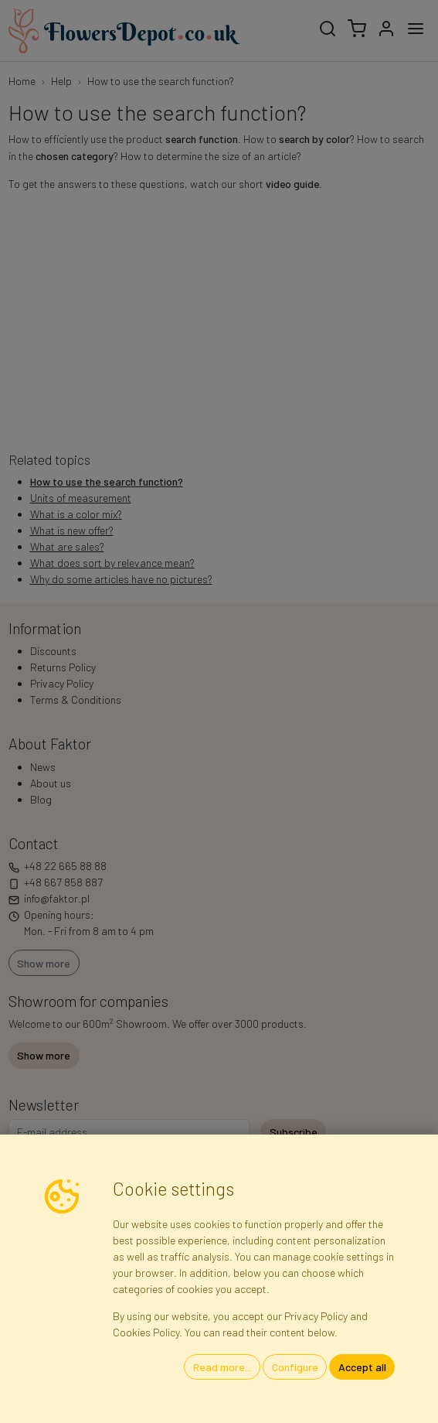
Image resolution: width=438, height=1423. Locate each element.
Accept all (362, 1367)
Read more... (222, 1367)
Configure (295, 1367)
